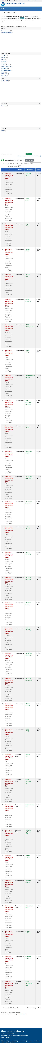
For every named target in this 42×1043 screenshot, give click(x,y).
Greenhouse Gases (6, 32)
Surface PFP (4, 81)
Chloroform (4, 68)
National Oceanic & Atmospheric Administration (15, 1035)
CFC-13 (3, 63)
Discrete (3, 106)
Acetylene (4, 56)
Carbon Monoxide (6, 66)
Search (29, 154)
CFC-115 (3, 61)
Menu (3, 9)
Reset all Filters (29, 160)
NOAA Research (6, 1037)
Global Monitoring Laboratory (15, 3)
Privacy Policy (5, 1041)
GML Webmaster (23, 1014)
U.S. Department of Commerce (10, 1034)
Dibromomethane (6, 70)
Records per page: (12, 166)
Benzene (3, 57)
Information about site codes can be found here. (29, 156)
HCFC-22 (3, 75)
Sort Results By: (25, 163)
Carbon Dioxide (5, 65)
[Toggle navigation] (39, 8)
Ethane (3, 72)
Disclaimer (23, 1041)
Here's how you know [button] (33, 0)
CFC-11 (3, 59)
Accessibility (14, 1041)
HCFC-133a (4, 74)
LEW (2, 131)
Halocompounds (5, 31)
